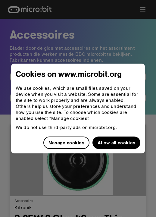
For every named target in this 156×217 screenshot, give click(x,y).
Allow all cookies (116, 142)
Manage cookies (66, 142)
